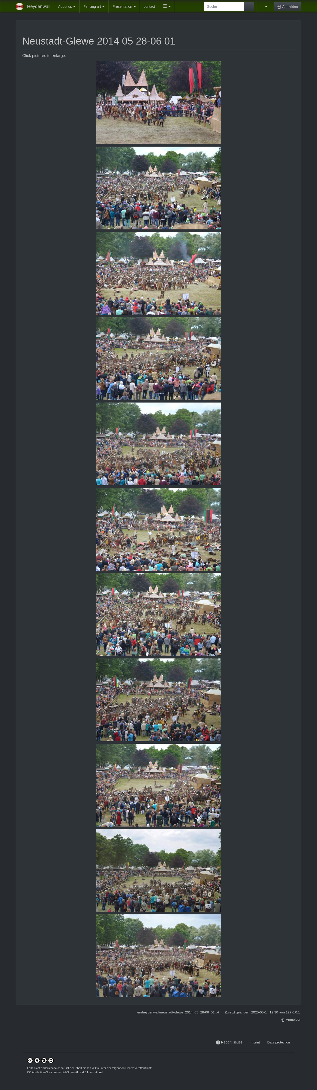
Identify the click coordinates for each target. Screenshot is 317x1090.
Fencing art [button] (93, 7)
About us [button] (66, 7)
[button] (167, 6)
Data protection (278, 1042)
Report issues (231, 1042)
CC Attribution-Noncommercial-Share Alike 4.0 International (65, 1072)
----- (246, 1042)
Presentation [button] (124, 7)
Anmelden (291, 1019)
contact (149, 7)
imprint (255, 1042)
